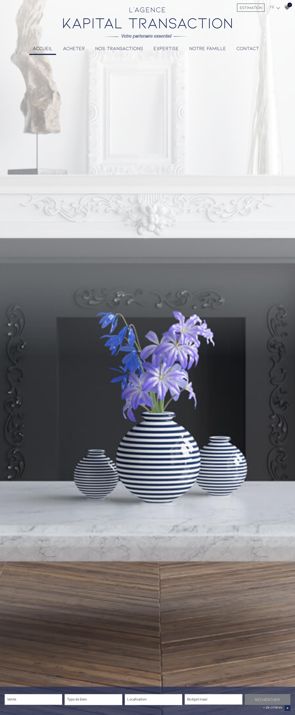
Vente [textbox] (11, 699)
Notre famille (207, 48)
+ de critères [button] (276, 707)
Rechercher (267, 699)
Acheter (74, 48)
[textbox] (93, 699)
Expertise (166, 48)
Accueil (43, 48)
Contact (247, 48)
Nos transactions (119, 48)
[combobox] (33, 699)
